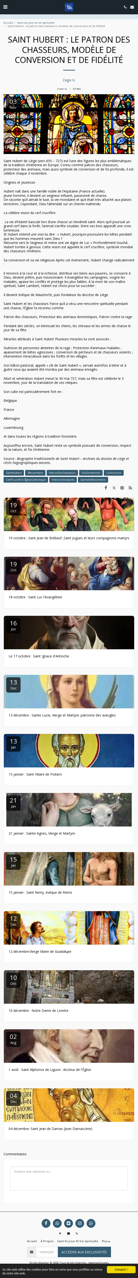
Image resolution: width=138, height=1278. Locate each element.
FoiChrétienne (91, 472)
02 (13, 1038)
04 (13, 1097)
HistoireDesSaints (63, 479)
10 (13, 979)
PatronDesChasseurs (62, 472)
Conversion (113, 472)
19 (13, 507)
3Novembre (35, 472)
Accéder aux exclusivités (84, 1252)
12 (13, 920)
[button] (5, 7)
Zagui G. (69, 80)
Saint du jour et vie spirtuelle (36, 22)
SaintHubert (14, 472)
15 (13, 861)
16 (13, 625)
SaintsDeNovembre (93, 479)
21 (13, 802)
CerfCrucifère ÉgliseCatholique (26, 479)
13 (13, 684)
